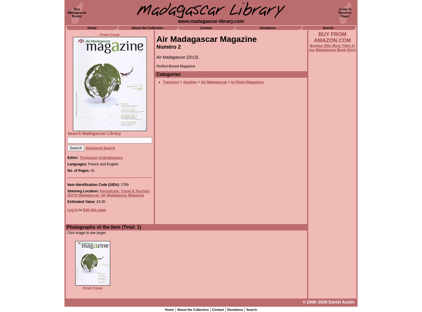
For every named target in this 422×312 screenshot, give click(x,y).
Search (328, 28)
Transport (171, 82)
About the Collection (147, 28)
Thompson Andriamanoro (101, 158)
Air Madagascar (214, 82)
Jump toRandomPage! (345, 12)
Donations (268, 28)
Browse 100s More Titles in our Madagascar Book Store (332, 48)
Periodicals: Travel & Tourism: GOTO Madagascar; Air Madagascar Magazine (108, 193)
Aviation (190, 82)
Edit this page (94, 210)
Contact (206, 28)
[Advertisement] (332, 210)
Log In (72, 210)
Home (92, 28)
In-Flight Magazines (247, 82)
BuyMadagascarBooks (77, 12)
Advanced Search (100, 148)
